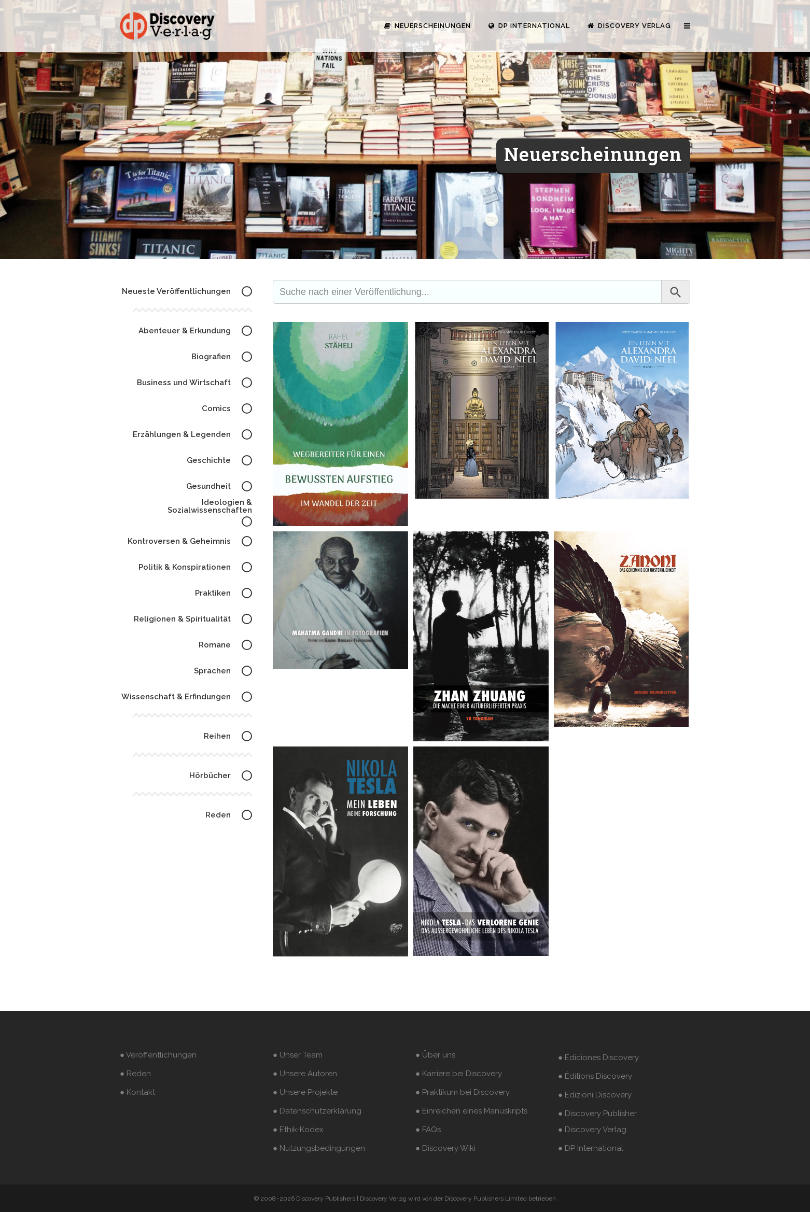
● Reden (135, 1073)
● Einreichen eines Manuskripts (471, 1111)
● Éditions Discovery (595, 1076)
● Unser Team (298, 1055)
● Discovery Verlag (592, 1129)
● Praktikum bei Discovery (462, 1092)
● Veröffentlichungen (158, 1055)
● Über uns (435, 1055)
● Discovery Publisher (597, 1113)
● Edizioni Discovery (595, 1095)
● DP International (590, 1148)
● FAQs (428, 1129)
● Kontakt (137, 1092)
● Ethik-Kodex (298, 1129)
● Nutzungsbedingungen (319, 1148)
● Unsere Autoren (305, 1073)
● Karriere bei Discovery (458, 1073)
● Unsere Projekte (305, 1092)
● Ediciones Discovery (598, 1057)
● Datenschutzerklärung (317, 1111)
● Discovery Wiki (445, 1148)
